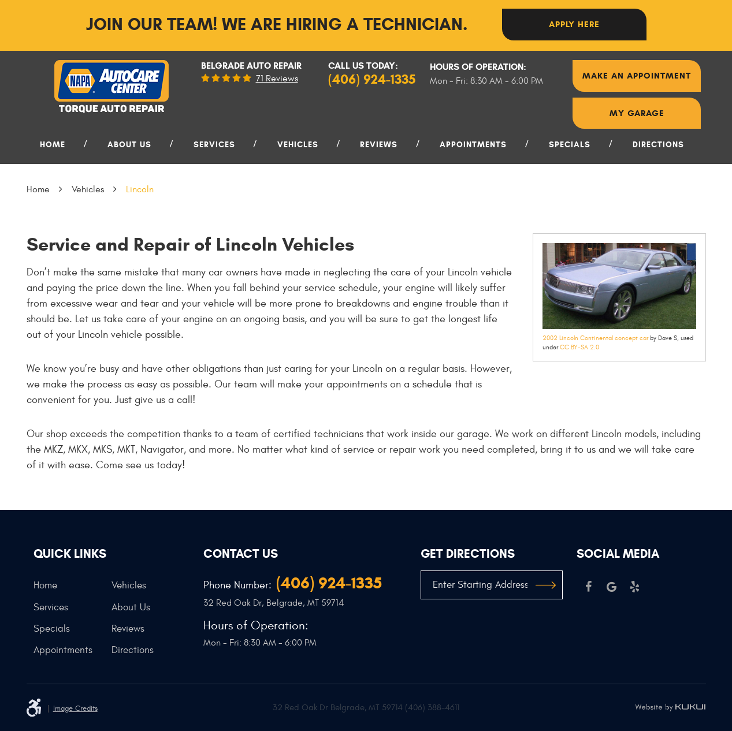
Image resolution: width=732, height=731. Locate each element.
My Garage (637, 113)
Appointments (473, 145)
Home (52, 145)
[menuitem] (57, 149)
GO (545, 584)
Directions (658, 145)
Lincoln (140, 189)
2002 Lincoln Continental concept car (595, 338)
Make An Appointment (636, 75)
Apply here (574, 24)
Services (214, 145)
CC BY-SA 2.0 (579, 347)
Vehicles (297, 145)
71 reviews (277, 78)
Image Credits (75, 709)
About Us (129, 145)
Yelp (634, 586)
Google (611, 586)
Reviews (378, 145)
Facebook (588, 586)
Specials (569, 145)
